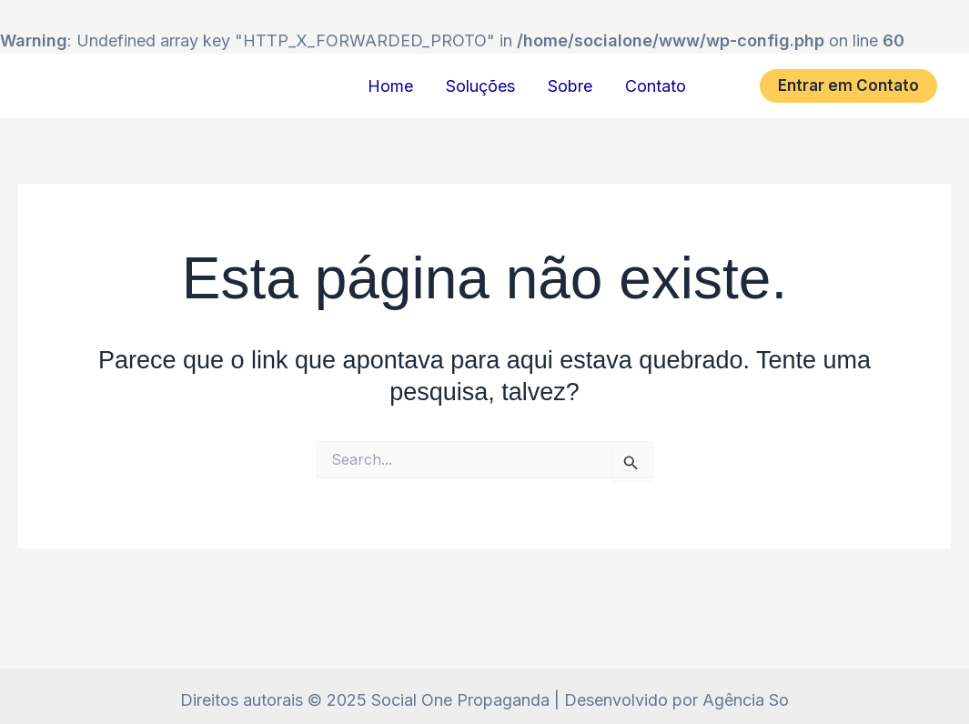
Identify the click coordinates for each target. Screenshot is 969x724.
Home (390, 86)
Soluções (480, 86)
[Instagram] (731, 85)
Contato (655, 86)
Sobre (570, 86)
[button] (848, 86)
